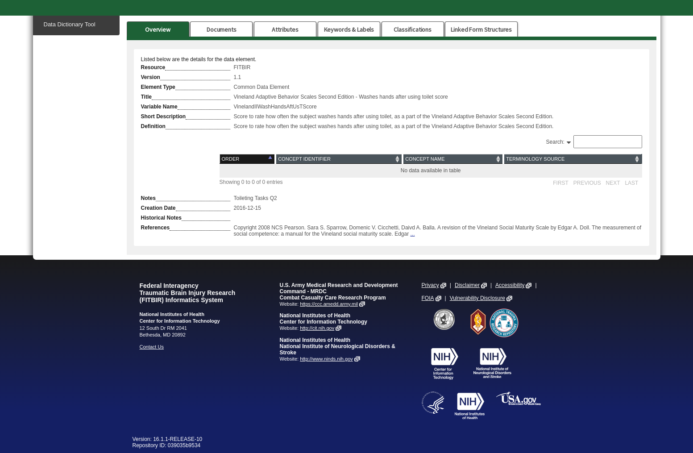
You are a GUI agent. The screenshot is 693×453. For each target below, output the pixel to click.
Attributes (285, 29)
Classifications (413, 29)
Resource (153, 67)
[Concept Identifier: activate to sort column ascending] (339, 159)
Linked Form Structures (481, 29)
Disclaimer (467, 285)
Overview (157, 29)
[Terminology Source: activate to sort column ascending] (572, 159)
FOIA (428, 298)
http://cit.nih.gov (317, 328)
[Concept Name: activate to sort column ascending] (453, 159)
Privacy (430, 285)
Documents (222, 29)
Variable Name (159, 107)
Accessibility (509, 285)
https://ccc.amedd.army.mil (329, 304)
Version (150, 77)
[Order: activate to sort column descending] (247, 159)
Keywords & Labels (349, 29)
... (413, 234)
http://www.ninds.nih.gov (326, 359)
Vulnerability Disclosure (477, 298)
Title (146, 97)
